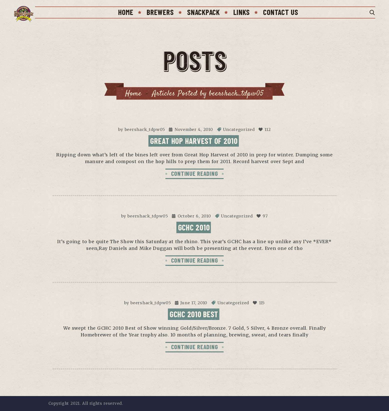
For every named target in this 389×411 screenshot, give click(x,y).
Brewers (160, 11)
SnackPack (203, 11)
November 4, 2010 (194, 129)
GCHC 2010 (194, 227)
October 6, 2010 (194, 216)
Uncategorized (239, 129)
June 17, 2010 (193, 303)
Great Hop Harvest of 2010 (193, 140)
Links (241, 11)
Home (125, 11)
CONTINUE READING (194, 173)
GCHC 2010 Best (194, 314)
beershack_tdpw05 (145, 129)
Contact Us (280, 11)
